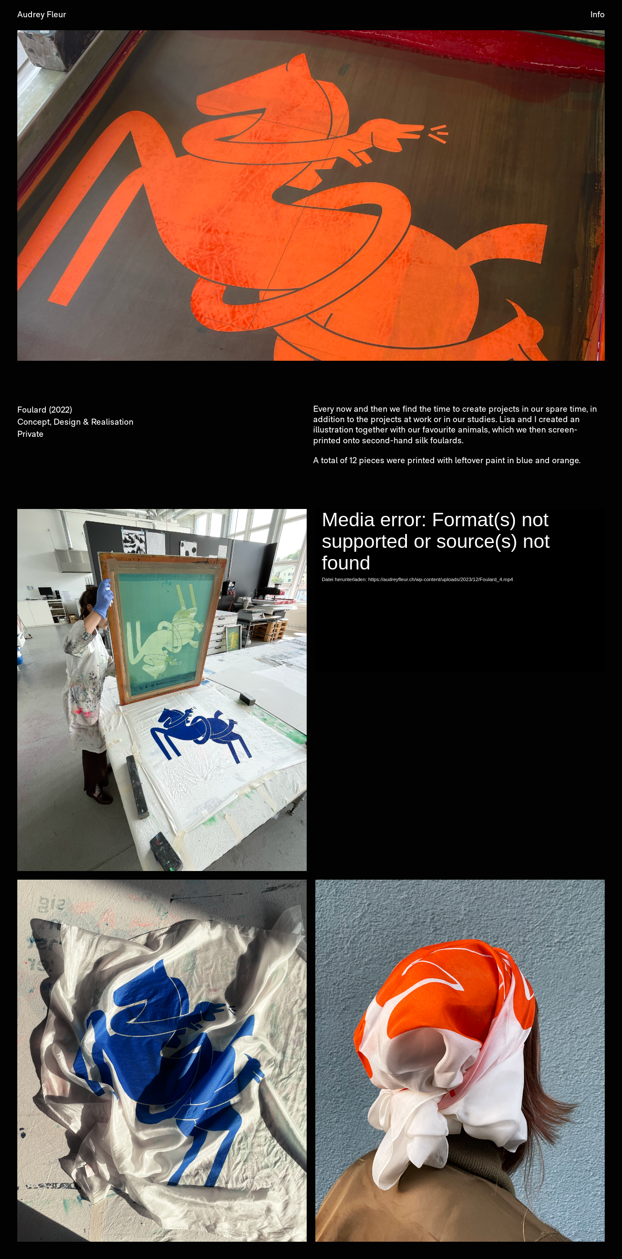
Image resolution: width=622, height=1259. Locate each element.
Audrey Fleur (41, 15)
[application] (460, 590)
